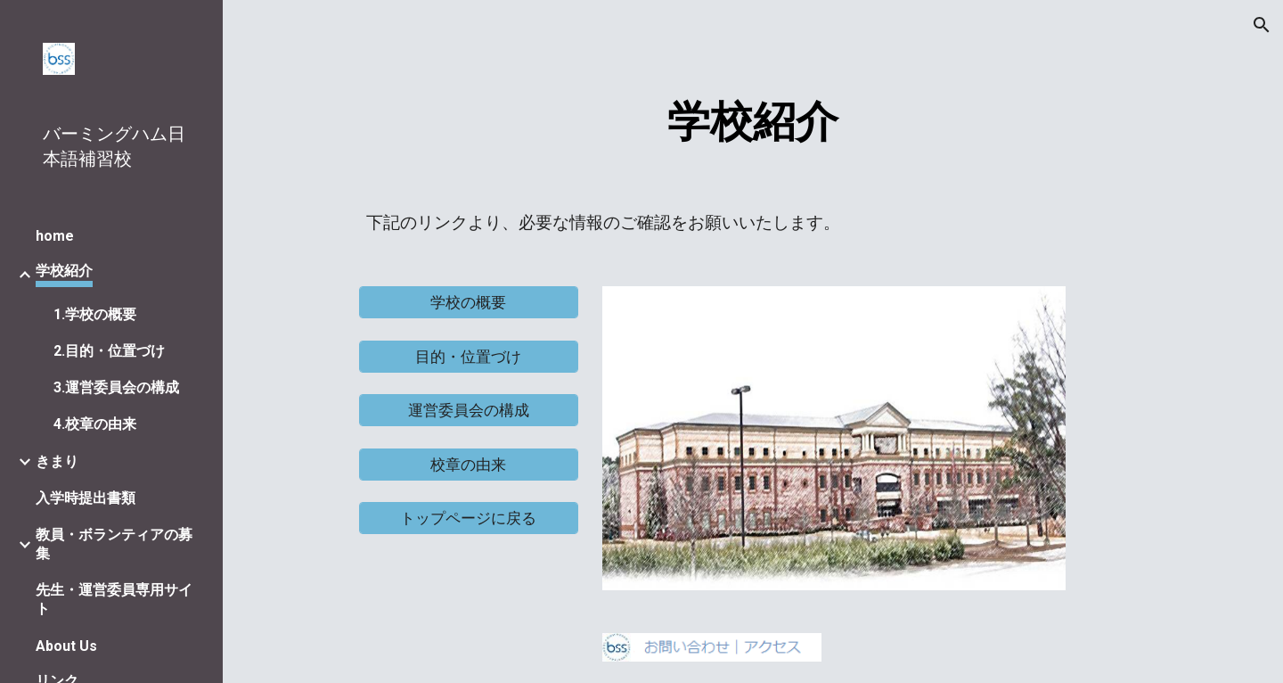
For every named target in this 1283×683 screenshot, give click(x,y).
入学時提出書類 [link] (85, 498)
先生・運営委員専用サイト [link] (114, 599)
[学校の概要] (468, 302)
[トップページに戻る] (468, 518)
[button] (1261, 25)
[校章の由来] (468, 464)
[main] (753, 117)
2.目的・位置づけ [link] (109, 350)
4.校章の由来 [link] (94, 424)
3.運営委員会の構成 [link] (116, 387)
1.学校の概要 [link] (94, 314)
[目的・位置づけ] (468, 356)
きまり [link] (57, 461)
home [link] (55, 235)
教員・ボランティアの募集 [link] (114, 544)
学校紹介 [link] (64, 270)
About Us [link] (66, 646)
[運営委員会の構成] (468, 410)
